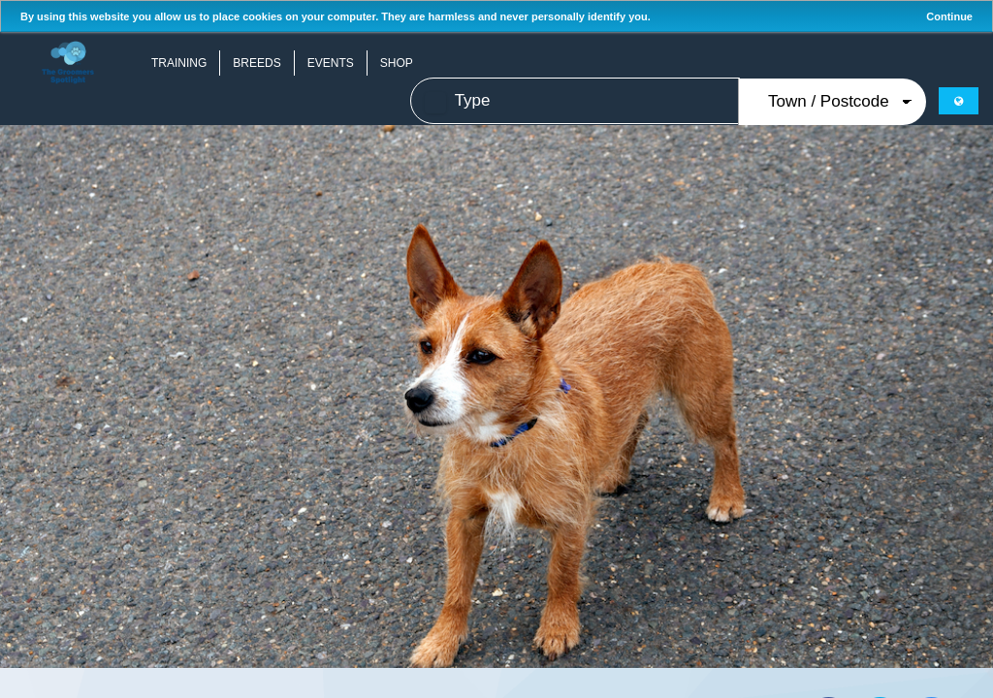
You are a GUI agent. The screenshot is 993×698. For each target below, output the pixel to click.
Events (330, 63)
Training (179, 63)
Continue (949, 16)
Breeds (256, 63)
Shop (396, 63)
